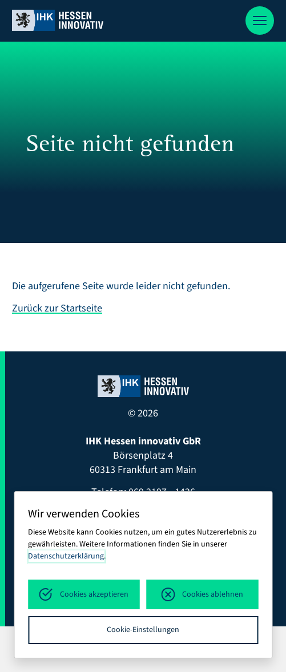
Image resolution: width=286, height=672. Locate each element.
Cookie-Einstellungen (143, 629)
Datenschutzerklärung (66, 556)
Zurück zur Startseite (57, 308)
